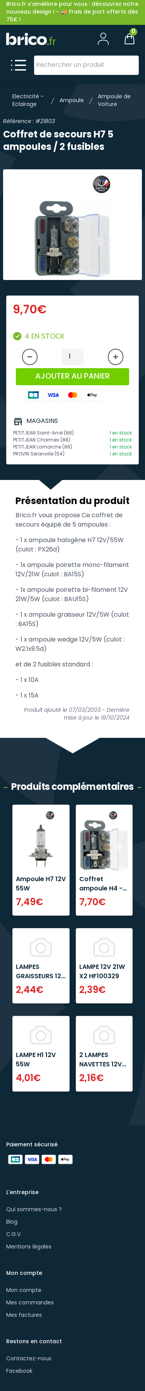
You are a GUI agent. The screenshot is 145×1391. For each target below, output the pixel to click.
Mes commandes (30, 1303)
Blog (11, 1222)
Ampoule (72, 101)
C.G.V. (14, 1235)
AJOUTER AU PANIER (72, 377)
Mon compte (23, 1291)
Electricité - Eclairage (28, 101)
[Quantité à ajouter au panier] (73, 357)
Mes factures (24, 1315)
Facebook (19, 1371)
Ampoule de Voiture (114, 101)
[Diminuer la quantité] (30, 357)
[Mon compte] (103, 39)
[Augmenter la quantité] (115, 357)
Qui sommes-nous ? (34, 1210)
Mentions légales (28, 1247)
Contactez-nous (28, 1359)
